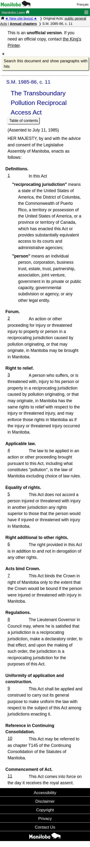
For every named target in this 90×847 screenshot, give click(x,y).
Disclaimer (45, 801)
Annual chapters (23, 24)
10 (9, 738)
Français (83, 4)
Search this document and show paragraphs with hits (45, 64)
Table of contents (23, 121)
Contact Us (45, 827)
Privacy (45, 818)
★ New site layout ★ (21, 18)
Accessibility (45, 792)
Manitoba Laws (15, 12)
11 (9, 776)
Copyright (45, 809)
